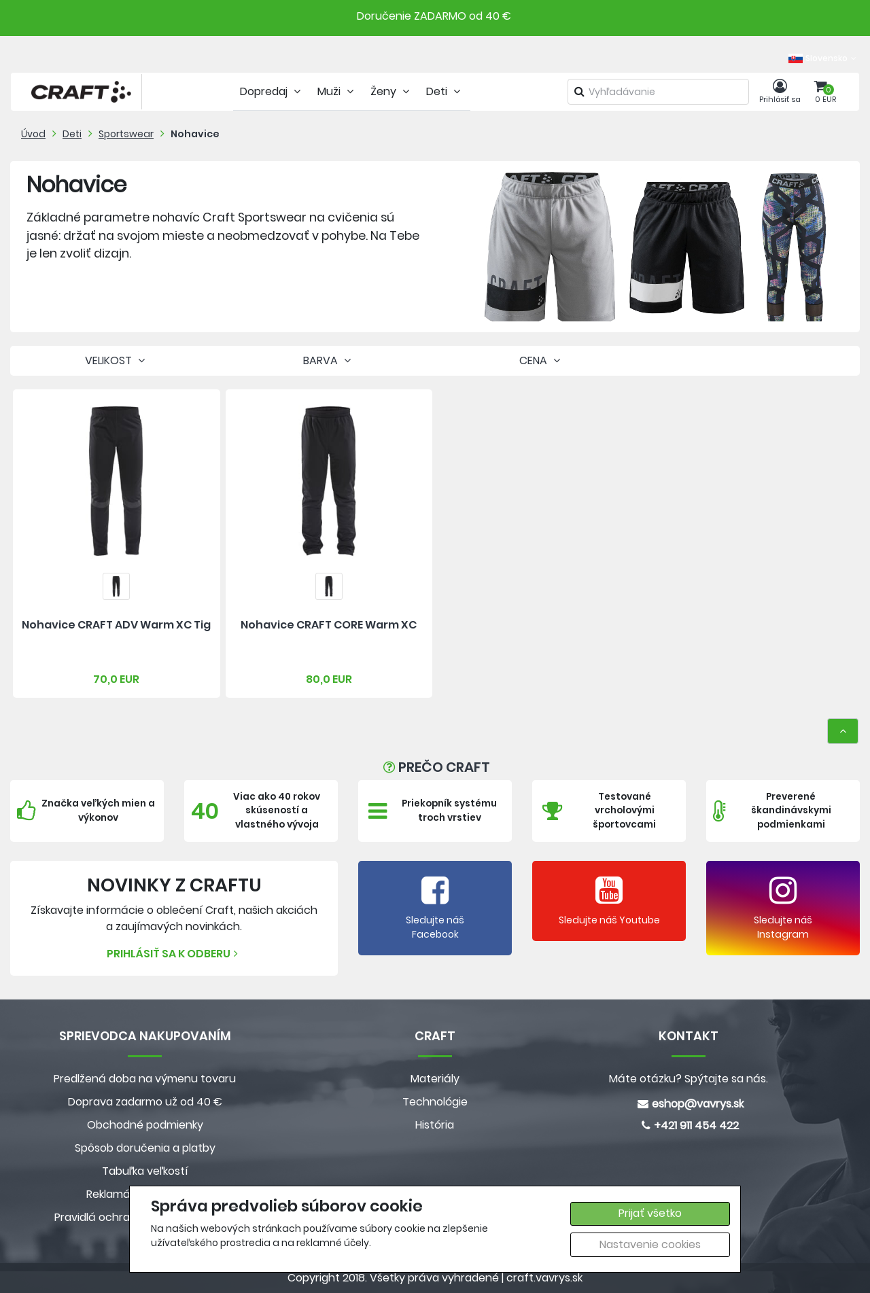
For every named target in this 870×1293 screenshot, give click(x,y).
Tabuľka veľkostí (145, 1171)
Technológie (435, 1102)
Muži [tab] (337, 91)
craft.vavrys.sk (544, 1278)
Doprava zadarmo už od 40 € (145, 1102)
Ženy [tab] (391, 91)
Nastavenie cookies (650, 1244)
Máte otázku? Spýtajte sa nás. (688, 1078)
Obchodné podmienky (145, 1125)
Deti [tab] (445, 91)
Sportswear (126, 134)
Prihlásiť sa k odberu (174, 953)
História (434, 1125)
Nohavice (195, 134)
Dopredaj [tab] (272, 91)
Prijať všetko (650, 1213)
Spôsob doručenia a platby (145, 1148)
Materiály (435, 1078)
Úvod (33, 134)
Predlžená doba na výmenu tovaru (145, 1078)
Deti (72, 134)
